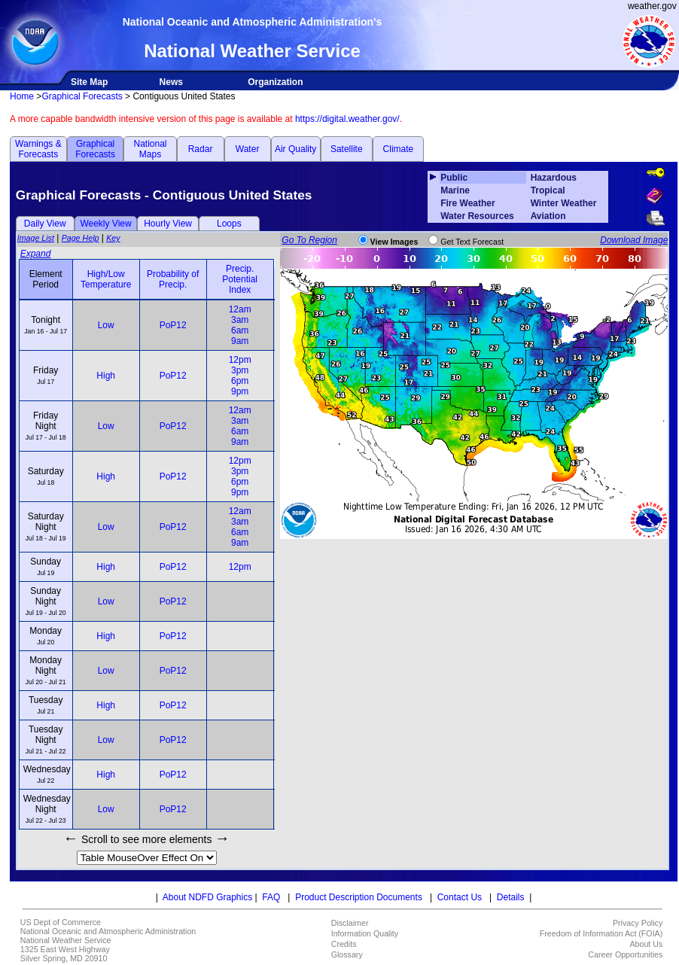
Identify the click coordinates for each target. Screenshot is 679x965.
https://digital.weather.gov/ (347, 119)
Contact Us (459, 897)
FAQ (271, 897)
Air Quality (295, 149)
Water (248, 149)
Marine (455, 190)
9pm (239, 391)
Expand (35, 253)
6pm (239, 381)
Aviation (548, 216)
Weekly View (105, 223)
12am (240, 309)
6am (239, 330)
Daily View (45, 223)
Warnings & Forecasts (38, 149)
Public (453, 177)
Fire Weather (467, 203)
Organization (275, 82)
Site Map (89, 82)
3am (239, 320)
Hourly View (168, 223)
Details (511, 897)
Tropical (548, 190)
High (105, 375)
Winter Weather (564, 203)
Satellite (346, 149)
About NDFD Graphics (207, 897)
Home (22, 96)
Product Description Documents (358, 897)
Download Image (634, 240)
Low (106, 325)
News (171, 82)
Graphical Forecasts (81, 96)
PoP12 (173, 325)
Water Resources (477, 216)
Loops (229, 223)
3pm (239, 370)
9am (239, 341)
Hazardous (554, 177)
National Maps (149, 149)
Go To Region (309, 240)
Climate (398, 149)
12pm (240, 360)
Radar (200, 149)
